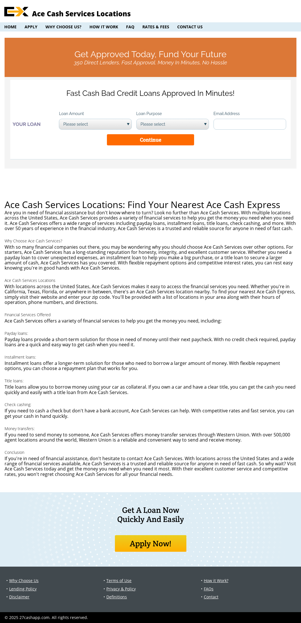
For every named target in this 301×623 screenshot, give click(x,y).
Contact (211, 597)
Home (10, 26)
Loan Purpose (149, 113)
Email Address (227, 113)
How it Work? (216, 580)
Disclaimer (19, 597)
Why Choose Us (24, 580)
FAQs (209, 589)
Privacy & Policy (121, 589)
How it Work (103, 26)
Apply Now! (150, 543)
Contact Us (190, 26)
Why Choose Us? (63, 26)
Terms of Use (118, 580)
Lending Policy (23, 589)
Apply (31, 26)
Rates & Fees (155, 26)
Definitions (116, 597)
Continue (150, 140)
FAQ (130, 26)
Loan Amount (71, 113)
